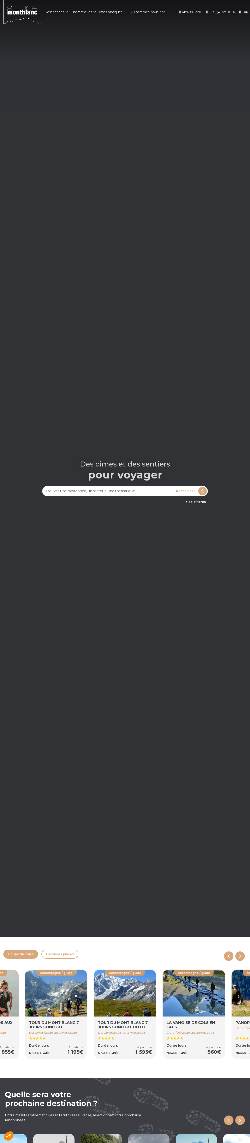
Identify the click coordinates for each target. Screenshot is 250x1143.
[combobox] (108, 491)
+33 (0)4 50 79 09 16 (220, 12)
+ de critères (195, 502)
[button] (9, 1136)
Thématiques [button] (83, 12)
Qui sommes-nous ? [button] (147, 12)
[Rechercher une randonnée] (108, 491)
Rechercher (191, 491)
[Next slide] (240, 956)
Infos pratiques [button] (112, 12)
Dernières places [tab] (60, 954)
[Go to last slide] (228, 1120)
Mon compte (190, 12)
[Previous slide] (228, 956)
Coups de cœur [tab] (21, 954)
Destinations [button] (56, 12)
